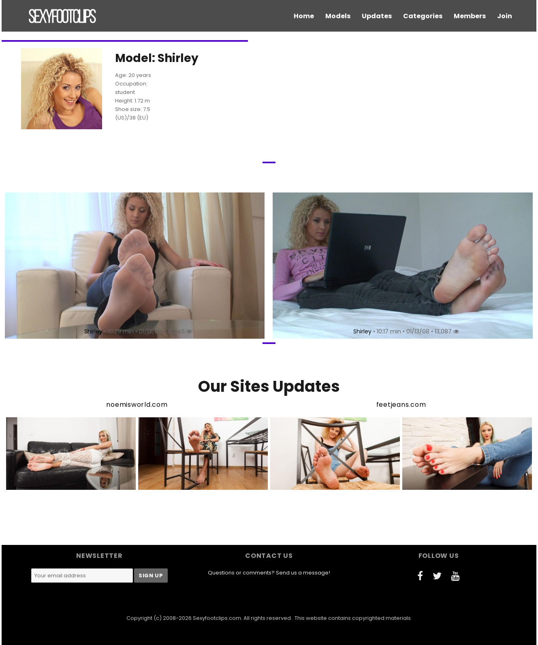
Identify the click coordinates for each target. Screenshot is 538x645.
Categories (422, 16)
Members (470, 16)
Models (337, 16)
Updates (377, 16)
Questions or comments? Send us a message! (269, 573)
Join (504, 16)
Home (304, 16)
